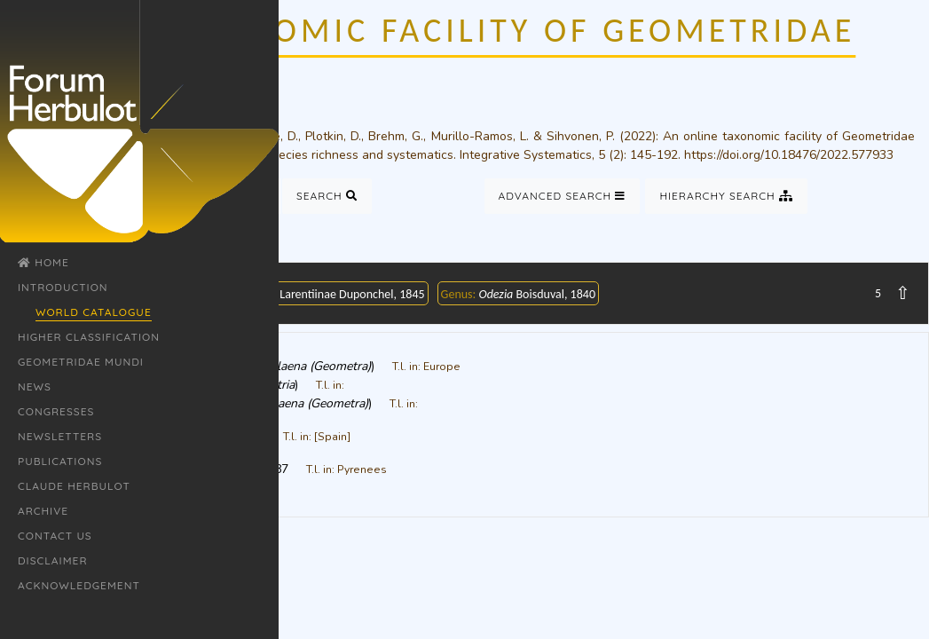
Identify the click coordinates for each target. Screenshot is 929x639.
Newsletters (60, 436)
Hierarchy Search (726, 195)
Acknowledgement (79, 585)
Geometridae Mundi (81, 361)
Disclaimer (53, 560)
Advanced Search (562, 195)
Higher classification (89, 336)
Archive (43, 510)
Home (43, 262)
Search (327, 195)
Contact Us (55, 535)
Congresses (56, 411)
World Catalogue (93, 312)
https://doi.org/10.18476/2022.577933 (789, 154)
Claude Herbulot (74, 486)
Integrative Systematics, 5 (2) (542, 154)
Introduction (63, 287)
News (34, 386)
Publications (60, 461)
